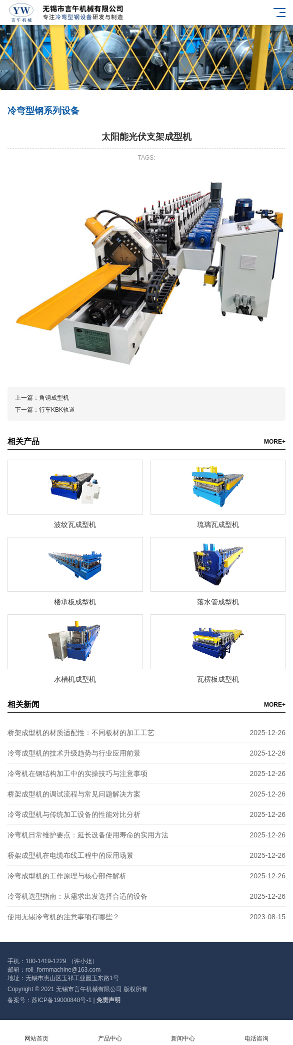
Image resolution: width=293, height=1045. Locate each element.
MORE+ (275, 441)
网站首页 (37, 1033)
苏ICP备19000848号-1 (62, 1000)
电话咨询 (257, 1033)
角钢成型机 (54, 397)
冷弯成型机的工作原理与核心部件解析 (67, 876)
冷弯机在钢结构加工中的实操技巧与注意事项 (78, 774)
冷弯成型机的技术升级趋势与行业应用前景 (74, 753)
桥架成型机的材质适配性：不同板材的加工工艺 (81, 733)
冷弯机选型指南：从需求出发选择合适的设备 (78, 896)
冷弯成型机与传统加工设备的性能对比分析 (74, 814)
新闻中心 (183, 1033)
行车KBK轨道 (57, 409)
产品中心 (110, 1033)
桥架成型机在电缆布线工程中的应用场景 (71, 855)
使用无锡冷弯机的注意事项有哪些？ (64, 917)
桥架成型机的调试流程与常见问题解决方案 (74, 794)
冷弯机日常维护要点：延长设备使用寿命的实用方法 (88, 835)
